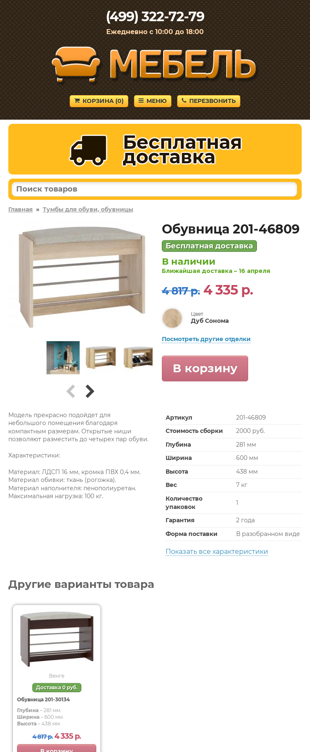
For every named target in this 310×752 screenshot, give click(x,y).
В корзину (205, 368)
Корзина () (99, 101)
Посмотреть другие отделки (206, 339)
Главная (20, 209)
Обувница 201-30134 (43, 699)
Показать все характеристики (217, 551)
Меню (153, 101)
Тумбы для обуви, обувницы (88, 209)
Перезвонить (209, 101)
